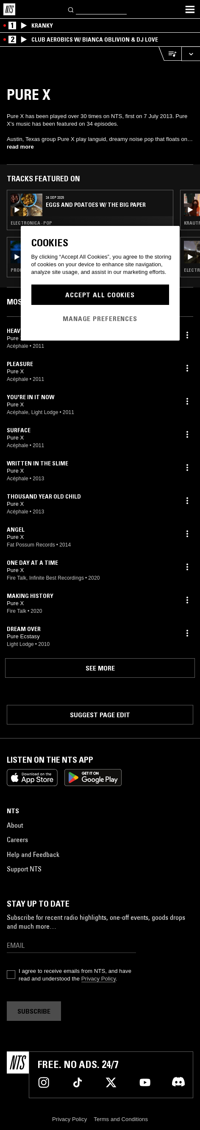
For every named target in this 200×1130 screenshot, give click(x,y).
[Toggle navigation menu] (190, 9)
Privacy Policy (98, 978)
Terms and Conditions (121, 1119)
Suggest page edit (100, 714)
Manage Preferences (100, 318)
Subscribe (33, 1011)
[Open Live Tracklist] (169, 54)
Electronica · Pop (31, 223)
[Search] (71, 9)
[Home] (9, 9)
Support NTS (24, 869)
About (15, 825)
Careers (17, 839)
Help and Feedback (33, 854)
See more (100, 668)
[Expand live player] (190, 54)
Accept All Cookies (100, 294)
